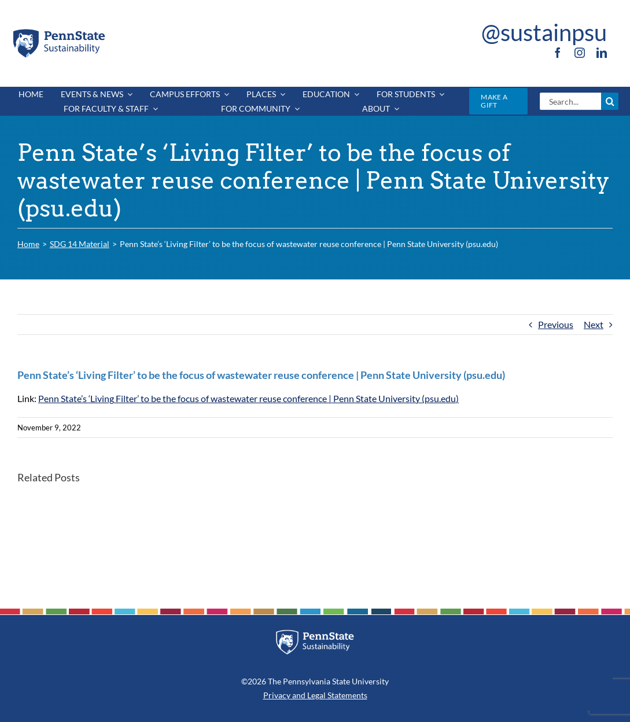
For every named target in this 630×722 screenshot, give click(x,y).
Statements (346, 695)
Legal (316, 695)
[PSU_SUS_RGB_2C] (58, 31)
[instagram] (579, 52)
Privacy (276, 695)
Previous (555, 324)
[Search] (609, 101)
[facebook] (557, 52)
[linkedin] (601, 52)
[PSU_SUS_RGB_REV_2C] (315, 633)
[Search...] (571, 101)
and (298, 695)
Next (593, 324)
